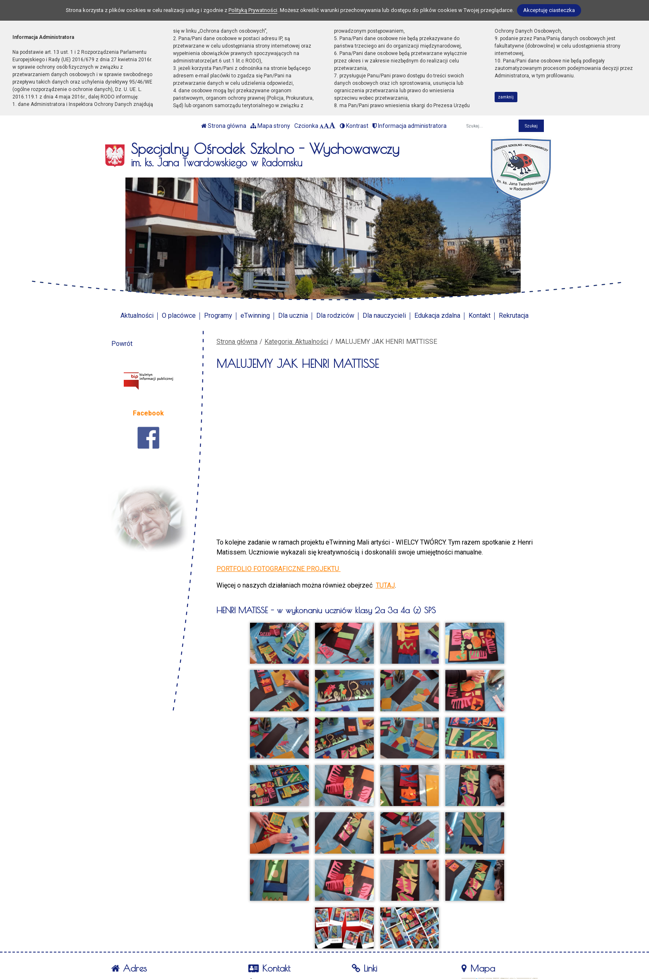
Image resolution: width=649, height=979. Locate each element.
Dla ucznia (293, 315)
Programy (218, 315)
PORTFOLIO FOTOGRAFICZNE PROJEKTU (278, 569)
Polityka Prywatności (388, 942)
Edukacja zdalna (437, 315)
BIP (363, 932)
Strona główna (223, 125)
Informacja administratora (410, 125)
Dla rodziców (335, 315)
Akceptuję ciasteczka (549, 10)
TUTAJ (385, 585)
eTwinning (255, 315)
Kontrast (354, 125)
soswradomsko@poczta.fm (293, 941)
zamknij (506, 97)
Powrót (121, 344)
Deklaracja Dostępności (391, 952)
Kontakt (479, 315)
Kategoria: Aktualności (296, 342)
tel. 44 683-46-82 (279, 932)
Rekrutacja (514, 315)
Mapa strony (270, 125)
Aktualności (137, 315)
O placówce (179, 315)
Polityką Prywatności (252, 10)
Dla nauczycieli (384, 315)
